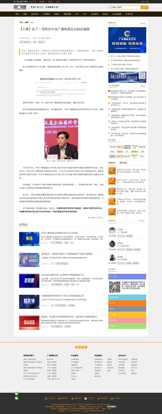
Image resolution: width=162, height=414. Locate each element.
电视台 (57, 14)
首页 (17, 14)
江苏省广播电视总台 (62, 263)
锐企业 (105, 14)
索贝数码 (121, 368)
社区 (57, 2)
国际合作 (41, 42)
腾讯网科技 (98, 362)
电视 (66, 242)
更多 (143, 23)
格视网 (42, 2)
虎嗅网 (109, 365)
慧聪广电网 (75, 370)
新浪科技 (98, 368)
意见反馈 (102, 398)
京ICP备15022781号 (103, 404)
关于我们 (50, 398)
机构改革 (67, 326)
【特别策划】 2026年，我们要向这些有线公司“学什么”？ (128, 104)
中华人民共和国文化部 (31, 373)
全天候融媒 (116, 14)
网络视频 (67, 14)
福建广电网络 (52, 376)
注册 (146, 2)
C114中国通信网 (76, 368)
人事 (34, 42)
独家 (25, 14)
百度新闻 (110, 368)
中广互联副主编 (123, 246)
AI (52, 263)
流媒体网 (74, 365)
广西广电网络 (52, 368)
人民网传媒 (75, 359)
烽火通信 (134, 362)
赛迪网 (109, 362)
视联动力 (134, 373)
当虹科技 (121, 370)
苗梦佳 (120, 243)
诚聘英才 (63, 398)
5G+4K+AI (121, 236)
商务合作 (76, 398)
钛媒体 (97, 373)
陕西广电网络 (52, 370)
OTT (77, 14)
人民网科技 (98, 365)
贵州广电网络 (52, 365)
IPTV (85, 14)
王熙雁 (120, 230)
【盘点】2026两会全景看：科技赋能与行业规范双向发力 (128, 122)
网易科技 (98, 370)
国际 (73, 284)
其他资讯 (94, 14)
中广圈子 (89, 398)
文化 (71, 242)
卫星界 (50, 2)
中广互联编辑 (122, 232)
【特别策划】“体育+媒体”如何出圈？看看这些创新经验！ (128, 128)
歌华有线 (50, 359)
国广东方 (134, 368)
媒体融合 (129, 236)
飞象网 (109, 359)
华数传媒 (134, 359)
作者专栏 (129, 14)
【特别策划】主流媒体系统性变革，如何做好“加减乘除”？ (128, 110)
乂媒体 (73, 379)
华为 (134, 370)
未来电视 (121, 362)
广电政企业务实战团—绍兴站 (121, 64)
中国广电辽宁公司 (53, 379)
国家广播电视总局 (29, 359)
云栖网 (73, 373)
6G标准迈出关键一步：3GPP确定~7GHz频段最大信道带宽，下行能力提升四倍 (128, 92)
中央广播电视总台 (25, 42)
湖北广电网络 (52, 362)
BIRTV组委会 (123, 359)
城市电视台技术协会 (30, 376)
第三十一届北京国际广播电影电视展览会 (125, 56)
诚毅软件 (134, 365)
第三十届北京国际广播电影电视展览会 (125, 69)
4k (52, 305)
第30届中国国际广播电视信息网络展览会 (125, 60)
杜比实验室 (122, 373)
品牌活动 (34, 14)
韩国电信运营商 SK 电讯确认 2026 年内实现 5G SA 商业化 (128, 98)
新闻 (26, 22)
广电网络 (46, 14)
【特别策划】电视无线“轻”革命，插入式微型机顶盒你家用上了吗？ (128, 116)
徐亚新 (120, 257)
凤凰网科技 (98, 359)
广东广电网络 (52, 373)
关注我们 (115, 398)
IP (77, 284)
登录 (142, 2)
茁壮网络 (121, 365)
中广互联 (33, 2)
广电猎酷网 (75, 362)
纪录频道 (71, 305)
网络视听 (129, 249)
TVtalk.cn (74, 376)
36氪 (108, 370)
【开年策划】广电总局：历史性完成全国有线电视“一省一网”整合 (128, 134)
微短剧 (67, 284)
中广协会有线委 (28, 379)
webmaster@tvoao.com (94, 406)
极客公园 (98, 376)
